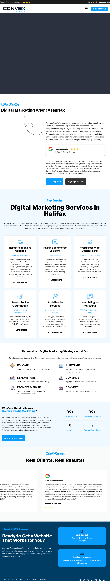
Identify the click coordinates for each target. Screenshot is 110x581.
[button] (86, 9)
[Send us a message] (82, 553)
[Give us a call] (82, 531)
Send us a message (82, 557)
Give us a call (82, 535)
